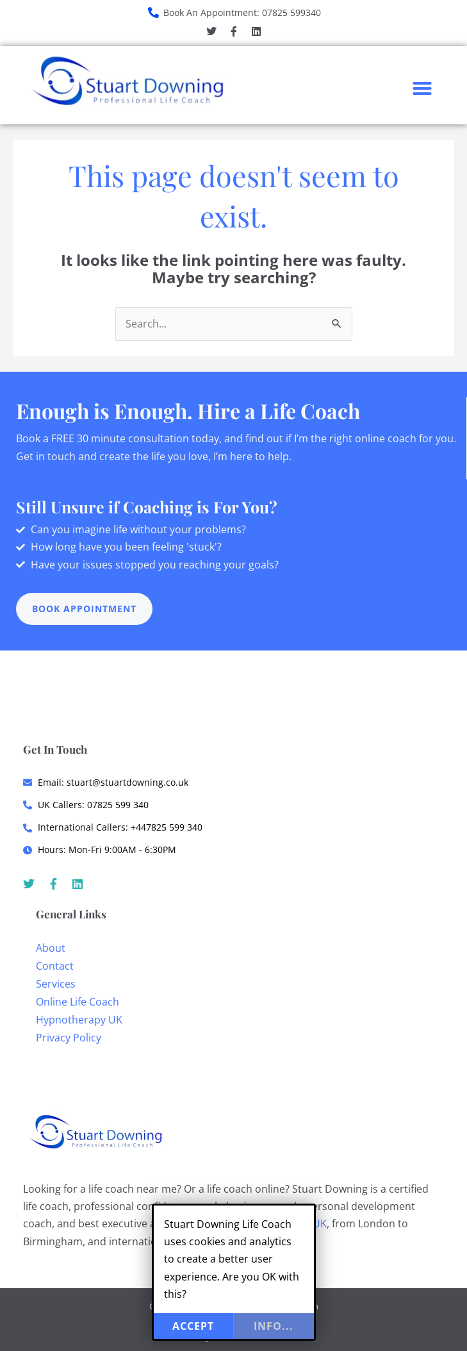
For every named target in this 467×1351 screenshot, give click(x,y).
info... (273, 1326)
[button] (422, 88)
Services (56, 984)
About (50, 948)
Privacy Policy (68, 1038)
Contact (55, 966)
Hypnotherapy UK (79, 1020)
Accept (193, 1326)
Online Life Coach (77, 1002)
